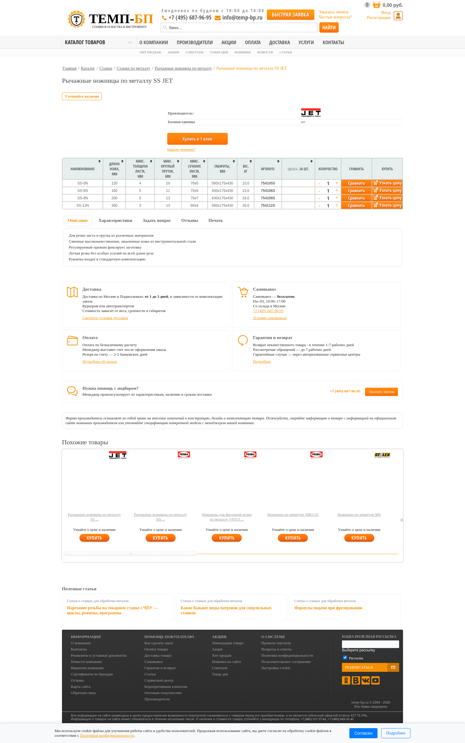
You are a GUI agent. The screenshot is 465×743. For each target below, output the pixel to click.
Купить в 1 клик (197, 139)
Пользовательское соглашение (286, 661)
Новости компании (86, 661)
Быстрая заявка (290, 14)
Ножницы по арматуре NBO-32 (293, 514)
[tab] (78, 221)
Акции (229, 42)
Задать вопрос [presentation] (157, 220)
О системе (273, 636)
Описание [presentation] (78, 220)
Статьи (286, 52)
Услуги (306, 42)
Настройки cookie (275, 668)
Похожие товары (85, 442)
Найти (329, 27)
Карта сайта (80, 686)
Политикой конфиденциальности (107, 735)
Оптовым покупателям (162, 693)
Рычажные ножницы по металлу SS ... (94, 516)
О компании (153, 42)
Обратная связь (83, 693)
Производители (195, 42)
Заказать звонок (333, 11)
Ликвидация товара (227, 643)
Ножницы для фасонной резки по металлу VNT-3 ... (227, 516)
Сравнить (356, 183)
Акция (173, 52)
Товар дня (219, 52)
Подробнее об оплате (99, 361)
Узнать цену (387, 183)
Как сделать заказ (158, 643)
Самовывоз (153, 661)
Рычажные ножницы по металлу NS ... (160, 516)
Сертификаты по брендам (92, 674)
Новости (265, 52)
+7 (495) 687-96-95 (186, 17)
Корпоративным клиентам (165, 686)
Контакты (333, 42)
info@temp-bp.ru (237, 17)
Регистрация (379, 17)
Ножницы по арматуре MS (359, 514)
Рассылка (356, 658)
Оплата (253, 42)
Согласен (363, 733)
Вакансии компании (87, 668)
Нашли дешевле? (181, 149)
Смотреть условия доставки (105, 318)
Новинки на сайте (226, 661)
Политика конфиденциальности (287, 655)
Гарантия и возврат (160, 668)
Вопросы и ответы (276, 649)
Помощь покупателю (169, 636)
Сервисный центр (158, 680)
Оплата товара (156, 649)
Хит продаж (150, 52)
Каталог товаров (85, 42)
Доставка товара (157, 655)
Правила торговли (276, 643)
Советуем (194, 52)
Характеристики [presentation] (115, 220)
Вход (386, 12)
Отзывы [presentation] (189, 220)
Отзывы (77, 680)
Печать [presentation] (215, 220)
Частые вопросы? (335, 17)
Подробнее (262, 361)
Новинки (243, 52)
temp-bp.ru (359, 702)
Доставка (279, 42)
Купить (94, 538)
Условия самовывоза (269, 318)
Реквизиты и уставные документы (99, 655)
